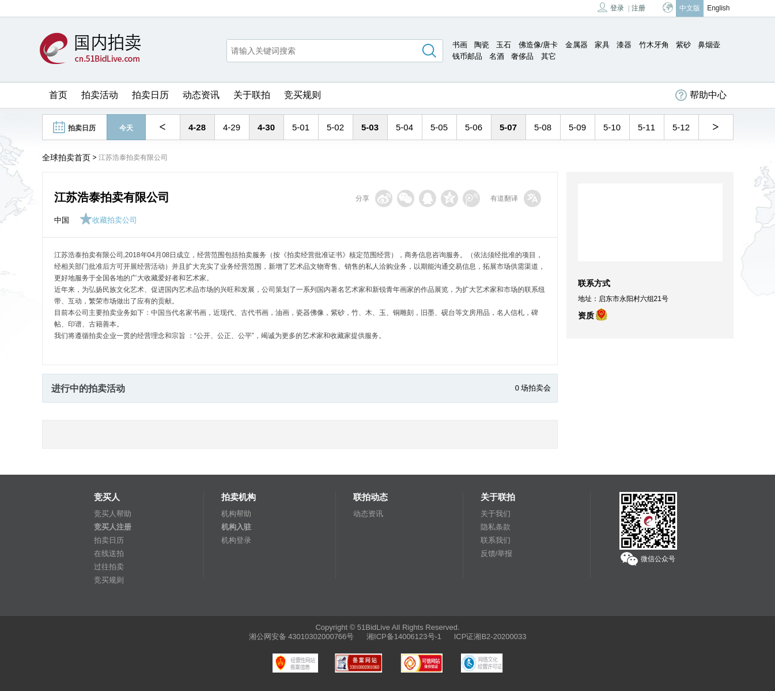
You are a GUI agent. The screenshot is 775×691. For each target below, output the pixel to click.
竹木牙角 (654, 44)
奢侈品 (522, 56)
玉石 (503, 44)
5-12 (681, 127)
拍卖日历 (150, 95)
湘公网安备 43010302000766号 (301, 636)
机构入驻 (236, 527)
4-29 (231, 127)
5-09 (577, 127)
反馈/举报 (497, 553)
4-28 (197, 127)
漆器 (624, 44)
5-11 (646, 127)
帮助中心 (701, 95)
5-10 (612, 127)
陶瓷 (481, 44)
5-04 (404, 127)
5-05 (439, 127)
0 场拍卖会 (533, 388)
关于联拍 (251, 95)
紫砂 (683, 44)
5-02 (335, 127)
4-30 (266, 127)
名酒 (496, 56)
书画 (459, 44)
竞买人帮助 (112, 513)
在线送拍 (109, 553)
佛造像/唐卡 (538, 44)
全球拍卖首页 (66, 157)
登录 (611, 7)
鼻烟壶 (709, 44)
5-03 (370, 127)
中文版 (689, 8)
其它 (548, 56)
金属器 (576, 44)
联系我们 (496, 540)
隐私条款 (496, 527)
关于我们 (496, 513)
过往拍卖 (109, 566)
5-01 (300, 127)
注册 (638, 8)
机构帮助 (236, 513)
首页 (58, 95)
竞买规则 (302, 95)
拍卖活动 (99, 95)
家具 (602, 44)
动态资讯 (201, 95)
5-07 (508, 127)
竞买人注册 (112, 527)
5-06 (473, 127)
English (718, 8)
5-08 (542, 127)
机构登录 (236, 540)
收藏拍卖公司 (108, 220)
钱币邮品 (467, 56)
